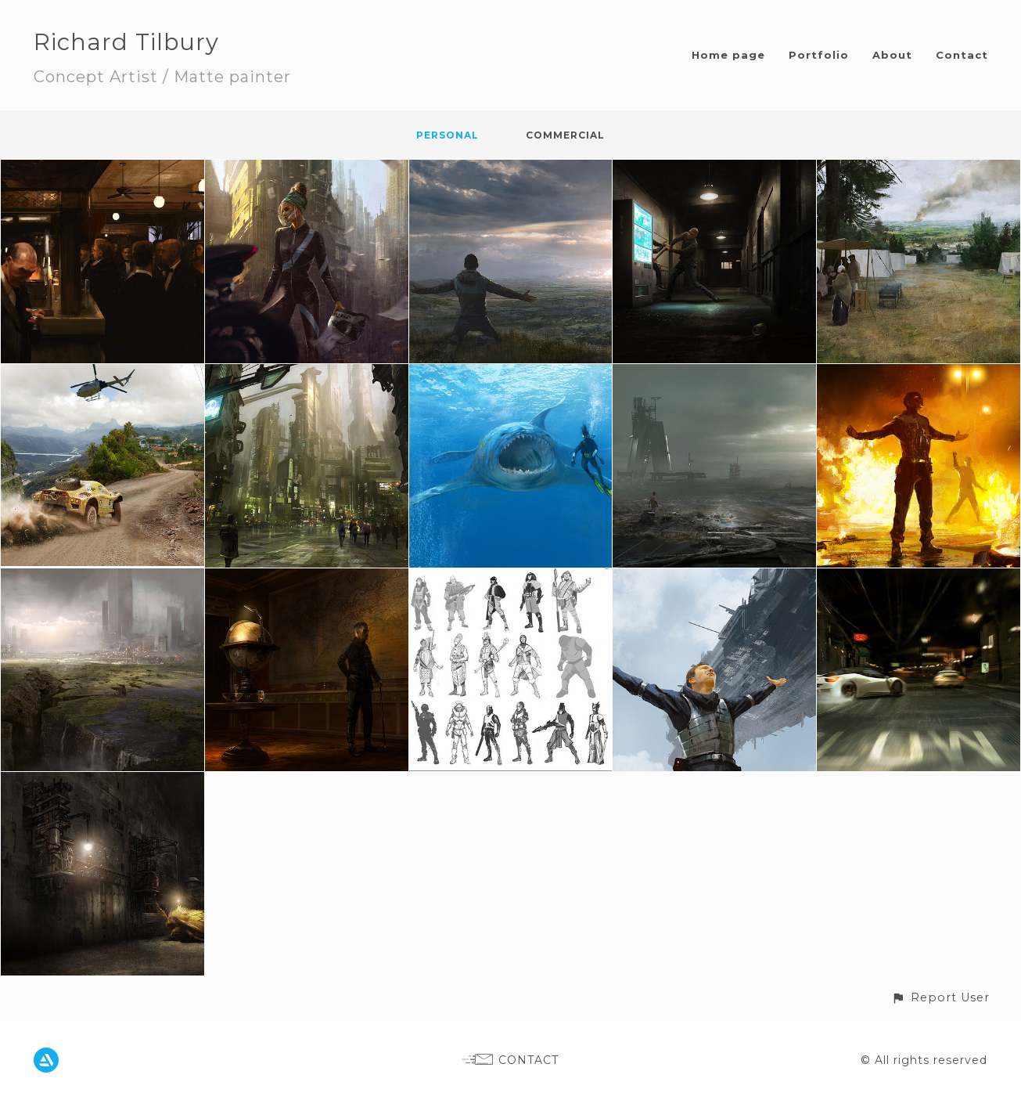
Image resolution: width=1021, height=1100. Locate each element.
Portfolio (819, 55)
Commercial (565, 135)
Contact (962, 55)
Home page (728, 55)
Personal (447, 135)
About (892, 55)
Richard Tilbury (126, 42)
